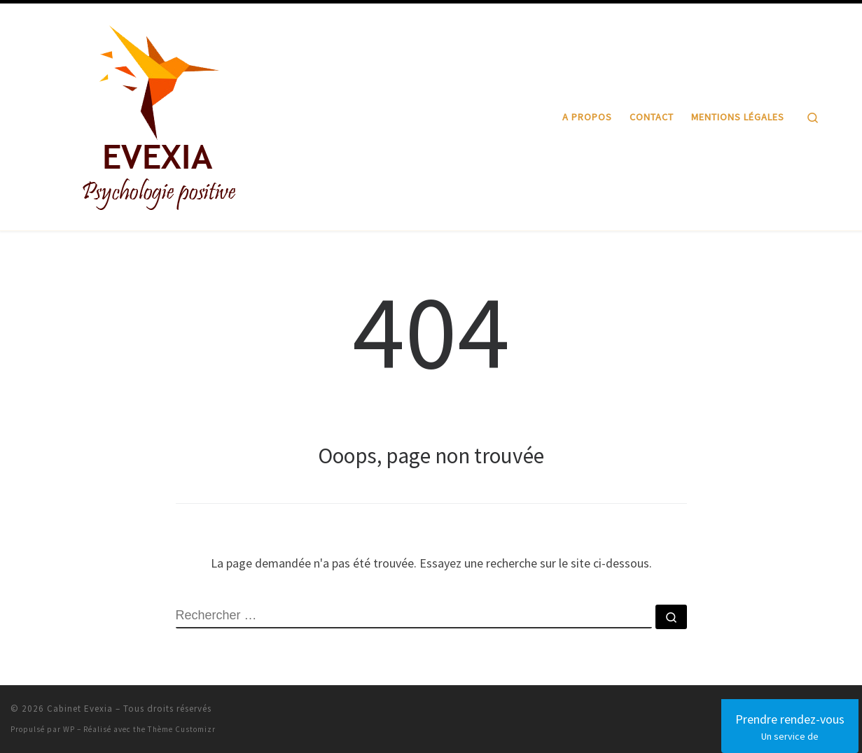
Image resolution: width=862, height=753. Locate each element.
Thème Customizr (182, 729)
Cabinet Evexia (80, 709)
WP (69, 729)
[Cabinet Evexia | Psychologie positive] (159, 114)
